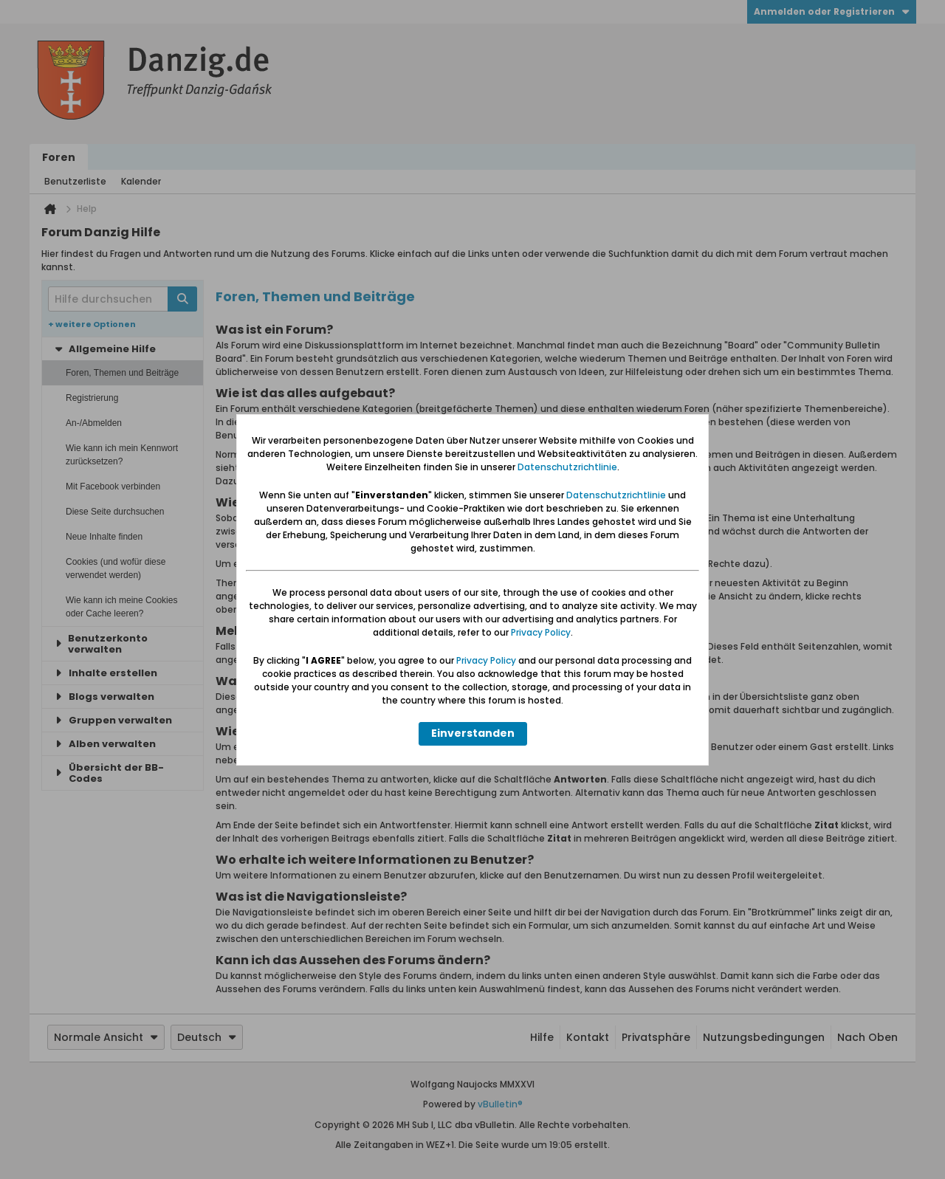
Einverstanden (473, 733)
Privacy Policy (541, 632)
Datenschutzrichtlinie (567, 467)
